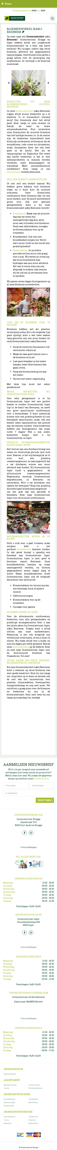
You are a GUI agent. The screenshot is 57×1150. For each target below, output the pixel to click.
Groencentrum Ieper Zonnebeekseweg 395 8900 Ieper (28, 921)
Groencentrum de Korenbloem (28, 997)
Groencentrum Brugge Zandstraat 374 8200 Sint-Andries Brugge (28, 822)
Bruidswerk (19, 213)
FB (24, 832)
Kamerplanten (9, 1099)
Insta (31, 832)
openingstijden (20, 646)
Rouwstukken (20, 250)
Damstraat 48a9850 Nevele (28, 1001)
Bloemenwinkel (10, 1074)
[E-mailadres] (28, 793)
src (52, 18)
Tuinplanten (33, 1099)
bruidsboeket (23, 549)
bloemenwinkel (24, 110)
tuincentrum (14, 171)
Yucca (6, 1120)
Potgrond (32, 1120)
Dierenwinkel (9, 1105)
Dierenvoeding (9, 1102)
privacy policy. (41, 778)
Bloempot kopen (10, 1085)
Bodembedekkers (35, 1088)
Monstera (7, 1123)
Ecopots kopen (34, 1085)
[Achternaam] (41, 785)
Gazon (6, 1088)
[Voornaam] (16, 785)
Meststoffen (33, 1102)
